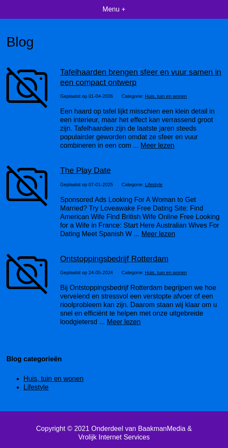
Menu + (114, 9)
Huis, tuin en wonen (166, 96)
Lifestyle (153, 184)
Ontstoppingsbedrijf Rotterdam (114, 258)
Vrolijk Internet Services (113, 437)
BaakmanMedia (161, 428)
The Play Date (85, 170)
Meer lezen (157, 145)
